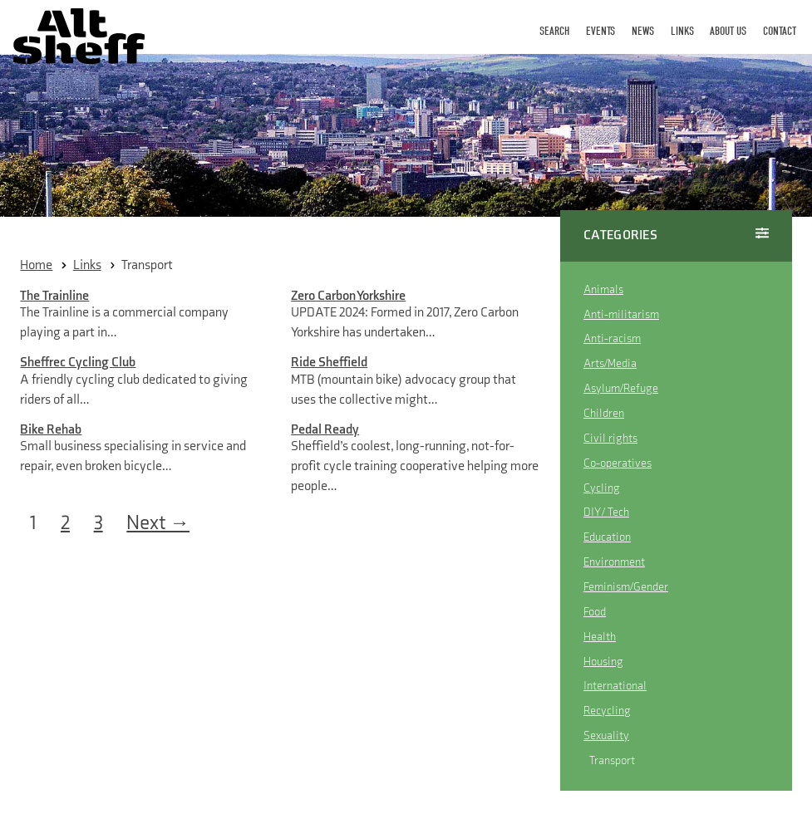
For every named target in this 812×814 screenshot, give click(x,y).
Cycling (601, 488)
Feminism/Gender (625, 587)
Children (603, 413)
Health (599, 637)
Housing (603, 662)
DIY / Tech (606, 512)
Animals (603, 289)
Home (36, 265)
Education (607, 537)
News (643, 31)
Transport (147, 265)
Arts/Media (610, 363)
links (87, 265)
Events (600, 31)
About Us (728, 31)
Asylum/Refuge (620, 388)
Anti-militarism (621, 314)
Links (682, 31)
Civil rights (610, 438)
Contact (779, 31)
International (615, 686)
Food (594, 612)
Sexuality (606, 735)
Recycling (607, 711)
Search (554, 31)
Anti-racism (612, 338)
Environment (614, 562)
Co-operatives (617, 463)
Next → (157, 523)
